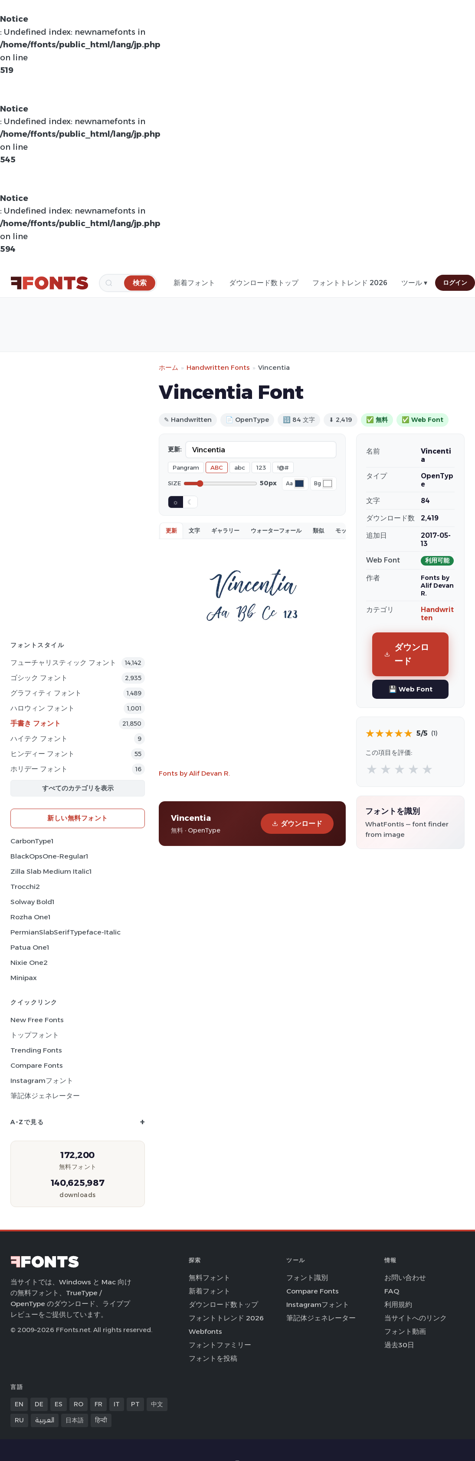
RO (78, 1404)
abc (239, 467)
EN (19, 1404)
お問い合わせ (405, 1277)
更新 (171, 530)
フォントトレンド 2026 (349, 283)
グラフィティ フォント (46, 693)
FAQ (391, 1291)
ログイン (455, 282)
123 (261, 467)
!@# (283, 467)
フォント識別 (307, 1277)
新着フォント (194, 283)
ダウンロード (297, 823)
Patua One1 (29, 947)
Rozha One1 (30, 917)
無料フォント (209, 1277)
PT (135, 1404)
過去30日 (399, 1345)
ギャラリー (225, 530)
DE (39, 1404)
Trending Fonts (36, 1050)
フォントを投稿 (213, 1358)
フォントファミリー (220, 1345)
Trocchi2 (25, 886)
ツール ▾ (414, 283)
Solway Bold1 (32, 902)
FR (98, 1404)
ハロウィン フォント (42, 708)
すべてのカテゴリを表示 (78, 788)
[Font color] (299, 483)
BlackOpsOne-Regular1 (49, 856)
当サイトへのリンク (415, 1318)
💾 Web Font (410, 689)
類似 (318, 530)
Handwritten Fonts (218, 367)
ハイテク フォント (39, 738)
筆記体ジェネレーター (45, 1096)
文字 (194, 530)
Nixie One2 (29, 962)
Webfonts (205, 1331)
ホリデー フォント (39, 769)
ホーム (168, 367)
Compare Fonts (36, 1065)
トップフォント (34, 1035)
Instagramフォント (41, 1080)
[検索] (139, 282)
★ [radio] (371, 769)
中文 (157, 1404)
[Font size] (220, 483)
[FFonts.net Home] (49, 283)
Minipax (23, 978)
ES (58, 1404)
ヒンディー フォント (42, 754)
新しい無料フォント (77, 818)
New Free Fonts (37, 1020)
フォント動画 (405, 1331)
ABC (216, 467)
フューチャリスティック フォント (63, 662)
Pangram (186, 467)
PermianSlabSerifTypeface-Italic (65, 932)
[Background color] (327, 483)
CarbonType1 (31, 841)
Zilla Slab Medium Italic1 (51, 871)
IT (117, 1404)
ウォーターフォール (276, 530)
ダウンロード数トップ (263, 283)
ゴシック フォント (39, 678)
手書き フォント (35, 723)
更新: (175, 449)
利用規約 (398, 1304)
